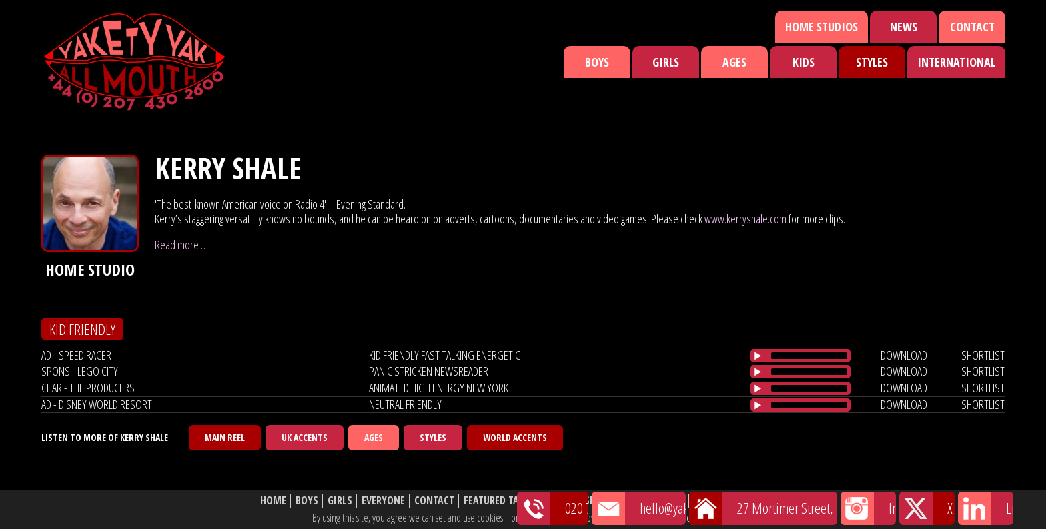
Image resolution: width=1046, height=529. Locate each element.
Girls (665, 62)
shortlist (983, 355)
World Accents (515, 437)
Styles (872, 62)
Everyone (383, 501)
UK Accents (305, 437)
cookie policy (709, 517)
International (956, 62)
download (904, 355)
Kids (804, 62)
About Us (662, 501)
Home (273, 501)
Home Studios (821, 27)
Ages (734, 62)
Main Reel (225, 437)
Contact (972, 27)
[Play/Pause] (757, 355)
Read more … (181, 245)
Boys (597, 62)
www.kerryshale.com (745, 219)
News (903, 27)
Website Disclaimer (740, 501)
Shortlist (608, 501)
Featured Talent (502, 501)
